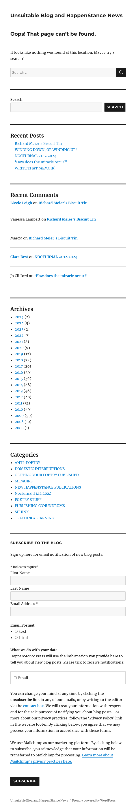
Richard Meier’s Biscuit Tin (38, 143)
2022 (19, 335)
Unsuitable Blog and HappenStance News (66, 15)
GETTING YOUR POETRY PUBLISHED (47, 475)
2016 (19, 372)
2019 (19, 354)
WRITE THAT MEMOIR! (35, 168)
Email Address (24, 603)
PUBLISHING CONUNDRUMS (40, 506)
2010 (19, 409)
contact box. (34, 706)
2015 (19, 378)
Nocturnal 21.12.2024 (33, 493)
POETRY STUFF (28, 499)
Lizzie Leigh (21, 203)
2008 (19, 421)
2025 (19, 317)
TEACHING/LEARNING (34, 518)
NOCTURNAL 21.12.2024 (35, 156)
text (22, 631)
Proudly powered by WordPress (94, 800)
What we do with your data (34, 650)
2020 (19, 348)
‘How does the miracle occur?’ (41, 162)
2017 (19, 366)
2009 (19, 415)
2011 (18, 403)
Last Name (19, 588)
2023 (19, 329)
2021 (19, 341)
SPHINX (22, 512)
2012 (19, 397)
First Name (20, 573)
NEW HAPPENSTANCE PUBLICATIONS (48, 487)
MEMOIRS (24, 481)
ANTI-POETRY (27, 462)
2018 (19, 360)
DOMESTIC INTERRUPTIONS (40, 469)
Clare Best (19, 257)
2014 (19, 384)
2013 (19, 391)
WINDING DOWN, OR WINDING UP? (46, 149)
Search (16, 99)
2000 (19, 428)
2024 (19, 323)
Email (21, 678)
